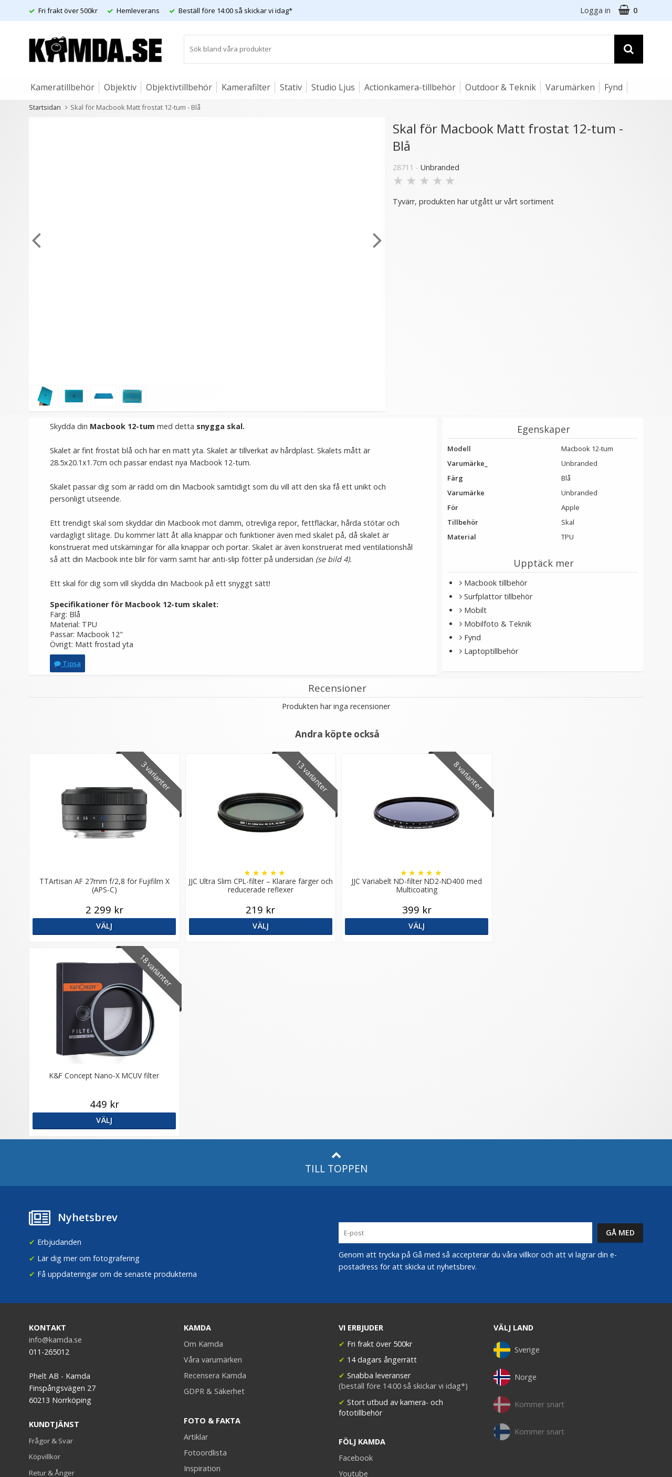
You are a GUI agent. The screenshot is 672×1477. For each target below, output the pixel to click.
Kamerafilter (246, 87)
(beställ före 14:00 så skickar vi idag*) (403, 1192)
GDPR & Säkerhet (214, 1197)
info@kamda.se (55, 1145)
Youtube (353, 1279)
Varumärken (570, 87)
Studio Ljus (333, 87)
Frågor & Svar (51, 1246)
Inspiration (202, 1274)
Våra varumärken (213, 1165)
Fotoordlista (205, 1258)
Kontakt (41, 1294)
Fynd (613, 87)
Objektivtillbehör (179, 87)
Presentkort (48, 1310)
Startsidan (45, 107)
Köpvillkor (44, 1262)
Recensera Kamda (215, 1181)
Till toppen (336, 968)
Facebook (356, 1263)
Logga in (595, 10)
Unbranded (440, 167)
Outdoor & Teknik (500, 87)
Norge (515, 1182)
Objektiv (120, 87)
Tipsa (67, 663)
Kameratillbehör (62, 87)
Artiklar (196, 1242)
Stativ (291, 87)
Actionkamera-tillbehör (410, 87)
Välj (103, 926)
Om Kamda (203, 1149)
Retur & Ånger (52, 1278)
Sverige (517, 1155)
